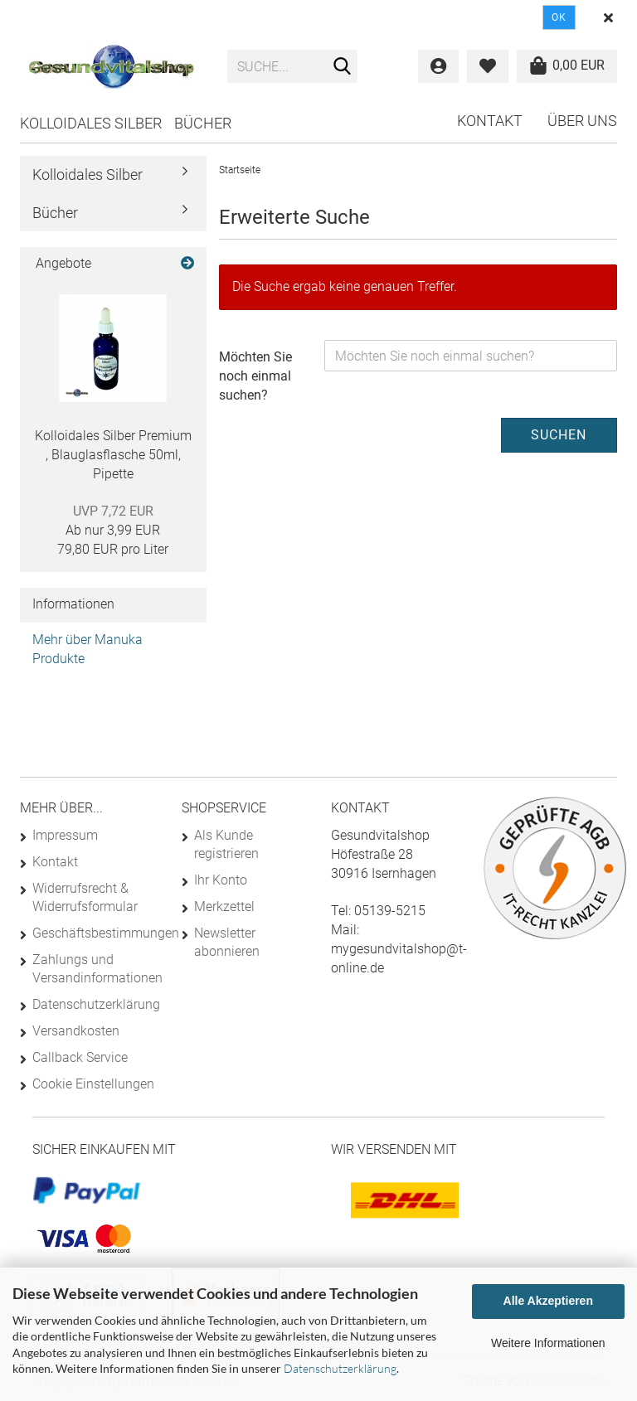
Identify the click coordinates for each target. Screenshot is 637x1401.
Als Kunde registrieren (226, 844)
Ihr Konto (220, 880)
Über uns (582, 120)
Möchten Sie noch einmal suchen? (255, 376)
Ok (559, 17)
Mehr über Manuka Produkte (87, 649)
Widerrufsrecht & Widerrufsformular (85, 897)
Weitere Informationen (548, 1343)
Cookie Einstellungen (93, 1084)
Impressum (65, 835)
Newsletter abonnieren (227, 942)
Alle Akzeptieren (548, 1300)
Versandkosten (75, 1031)
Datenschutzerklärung (340, 1368)
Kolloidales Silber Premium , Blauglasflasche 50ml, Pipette (113, 455)
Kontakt (490, 120)
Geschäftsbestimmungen (94, 933)
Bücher (202, 123)
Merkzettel (224, 906)
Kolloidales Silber (91, 123)
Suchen (558, 435)
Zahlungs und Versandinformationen (94, 969)
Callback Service (80, 1057)
